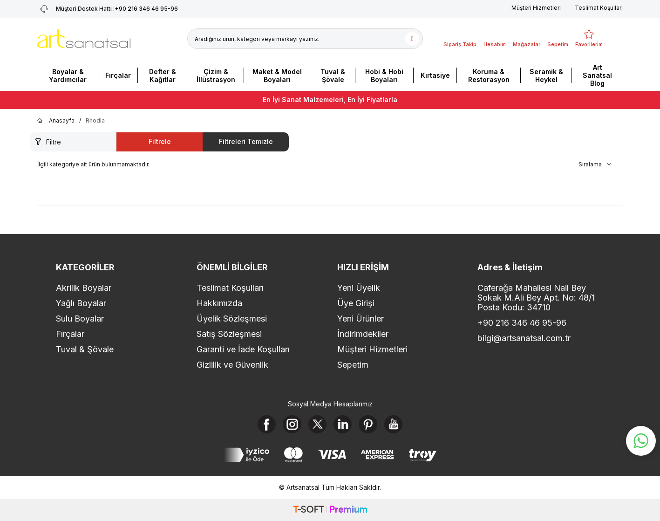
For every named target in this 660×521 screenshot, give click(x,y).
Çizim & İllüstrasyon (216, 75)
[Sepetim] (557, 38)
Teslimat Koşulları (599, 7)
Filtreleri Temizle (246, 141)
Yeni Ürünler (360, 318)
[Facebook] (266, 424)
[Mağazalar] (526, 38)
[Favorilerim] (589, 38)
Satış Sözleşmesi (229, 334)
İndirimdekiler (362, 334)
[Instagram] (291, 424)
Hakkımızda (219, 303)
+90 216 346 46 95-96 (521, 323)
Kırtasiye (435, 75)
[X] (317, 424)
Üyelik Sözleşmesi (232, 318)
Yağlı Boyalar (81, 303)
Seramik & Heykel (546, 75)
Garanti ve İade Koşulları (243, 349)
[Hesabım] (494, 38)
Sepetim (352, 365)
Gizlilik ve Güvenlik (232, 365)
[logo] (83, 39)
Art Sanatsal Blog (597, 75)
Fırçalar (118, 75)
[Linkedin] (342, 424)
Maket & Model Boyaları (277, 75)
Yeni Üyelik (358, 288)
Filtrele (160, 141)
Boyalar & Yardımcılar (68, 75)
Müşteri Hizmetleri (536, 7)
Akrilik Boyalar (83, 288)
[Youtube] (394, 424)
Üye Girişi (355, 303)
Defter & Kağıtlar (162, 75)
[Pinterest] (368, 424)
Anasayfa (56, 120)
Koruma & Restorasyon (489, 75)
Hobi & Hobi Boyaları (384, 75)
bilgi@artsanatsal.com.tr (524, 338)
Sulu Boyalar (80, 318)
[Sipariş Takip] (459, 38)
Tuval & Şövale (332, 75)
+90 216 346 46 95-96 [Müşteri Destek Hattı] (107, 9)
